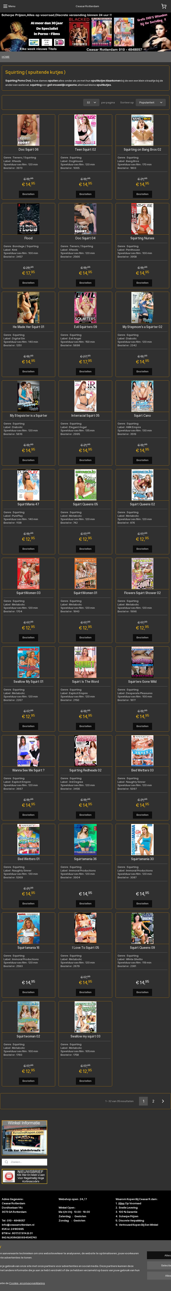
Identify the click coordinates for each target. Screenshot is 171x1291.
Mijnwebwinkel (131, 1283)
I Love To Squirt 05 (85, 947)
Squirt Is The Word (85, 681)
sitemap (74, 1283)
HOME (6, 57)
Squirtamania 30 (142, 859)
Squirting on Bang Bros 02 (142, 149)
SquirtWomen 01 (85, 593)
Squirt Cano (142, 415)
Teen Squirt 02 (85, 149)
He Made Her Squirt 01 (28, 327)
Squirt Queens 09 (142, 947)
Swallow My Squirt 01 (28, 681)
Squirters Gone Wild (142, 681)
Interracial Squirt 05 (85, 415)
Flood (28, 238)
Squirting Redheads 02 (85, 770)
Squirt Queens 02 (142, 504)
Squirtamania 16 (28, 947)
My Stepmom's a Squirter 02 (142, 327)
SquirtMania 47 (28, 504)
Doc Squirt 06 (28, 149)
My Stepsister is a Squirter (28, 415)
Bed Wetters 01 (28, 859)
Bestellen (28, 194)
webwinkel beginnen (96, 1283)
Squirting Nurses (142, 238)
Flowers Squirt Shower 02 (142, 593)
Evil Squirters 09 (85, 327)
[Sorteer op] (151, 102)
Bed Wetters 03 (142, 770)
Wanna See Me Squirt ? (28, 770)
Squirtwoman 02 (28, 1036)
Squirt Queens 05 (85, 504)
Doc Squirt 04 (85, 238)
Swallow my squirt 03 (85, 1036)
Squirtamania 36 (85, 859)
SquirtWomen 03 (28, 593)
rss (81, 1283)
